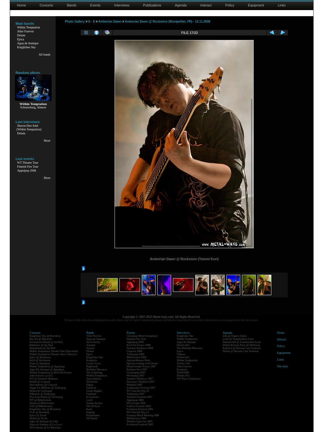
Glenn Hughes (94, 390)
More (47, 140)
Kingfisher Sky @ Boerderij (45, 335)
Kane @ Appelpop (40, 363)
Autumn (91, 345)
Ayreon (90, 348)
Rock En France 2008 (139, 345)
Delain (21, 35)
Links (282, 5)
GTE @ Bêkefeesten (41, 406)
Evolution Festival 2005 (140, 424)
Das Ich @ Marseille (41, 338)
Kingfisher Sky (26, 47)
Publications (152, 5)
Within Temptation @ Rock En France (51, 372)
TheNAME (183, 372)
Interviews (122, 5)
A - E (91, 21)
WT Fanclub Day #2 (138, 390)
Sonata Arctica (94, 403)
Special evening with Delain (142, 363)
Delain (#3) (183, 345)
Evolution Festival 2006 (140, 409)
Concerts (46, 5)
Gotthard (91, 393)
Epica (20, 39)
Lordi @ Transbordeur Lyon (238, 338)
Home (21, 5)
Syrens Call (183, 363)
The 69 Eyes (93, 406)
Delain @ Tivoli (38, 418)
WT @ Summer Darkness (44, 378)
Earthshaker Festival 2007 (141, 387)
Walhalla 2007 (135, 384)
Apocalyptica (93, 378)
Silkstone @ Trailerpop (42, 393)
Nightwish (92, 366)
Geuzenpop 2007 (136, 372)
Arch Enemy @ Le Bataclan (45, 427)
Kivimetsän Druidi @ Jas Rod (46, 341)
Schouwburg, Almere (33, 107)
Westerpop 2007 (136, 375)
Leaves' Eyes (93, 363)
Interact (206, 5)
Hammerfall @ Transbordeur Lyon (242, 341)
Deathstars (92, 381)
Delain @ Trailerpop (41, 390)
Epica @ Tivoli (38, 415)
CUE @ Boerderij (40, 412)
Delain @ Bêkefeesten (42, 403)
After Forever (25, 31)
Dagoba (90, 412)
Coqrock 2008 (134, 351)
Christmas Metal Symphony (142, 335)
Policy (229, 5)
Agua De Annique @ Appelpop (47, 369)
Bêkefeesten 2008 (136, 357)
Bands (71, 5)
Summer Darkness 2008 (140, 348)
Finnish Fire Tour (28, 166)
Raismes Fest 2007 (137, 369)
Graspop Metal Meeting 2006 (143, 415)
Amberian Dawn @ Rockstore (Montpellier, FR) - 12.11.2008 (167, 21)
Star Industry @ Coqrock (43, 384)
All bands (44, 54)
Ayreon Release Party (139, 360)
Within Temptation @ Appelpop (47, 366)
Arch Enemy (93, 341)
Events (95, 5)
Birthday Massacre (96, 369)
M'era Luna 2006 (136, 403)
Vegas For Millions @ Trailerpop (48, 387)
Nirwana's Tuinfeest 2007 (141, 381)
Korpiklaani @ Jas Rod (42, 348)
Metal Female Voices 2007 (141, 366)
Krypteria (91, 360)
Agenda (181, 5)
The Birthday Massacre (190, 348)
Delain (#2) (183, 357)
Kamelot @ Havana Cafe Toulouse (242, 348)
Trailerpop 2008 (136, 354)
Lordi (89, 399)
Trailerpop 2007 (136, 393)
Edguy (90, 384)
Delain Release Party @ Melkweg (241, 345)
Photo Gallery (75, 21)
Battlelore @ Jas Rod (41, 345)
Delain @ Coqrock (40, 381)
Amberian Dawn (110, 21)
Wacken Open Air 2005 (140, 421)
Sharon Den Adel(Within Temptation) (29, 127)
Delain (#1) (183, 375)
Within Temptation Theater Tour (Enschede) (54, 351)
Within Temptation (28, 27)
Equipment (256, 5)
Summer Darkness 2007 (140, 378)
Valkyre (181, 354)
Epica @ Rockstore (40, 357)
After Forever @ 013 (41, 375)
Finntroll (91, 387)
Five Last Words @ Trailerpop (46, 396)
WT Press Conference (189, 378)
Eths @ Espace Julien (235, 335)
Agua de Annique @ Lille (44, 421)
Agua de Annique (28, 43)
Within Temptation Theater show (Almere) (53, 354)
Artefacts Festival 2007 (139, 396)
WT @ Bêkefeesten (40, 399)
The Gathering (94, 372)
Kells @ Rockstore (40, 360)
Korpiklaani (93, 415)
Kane (89, 409)
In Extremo (92, 396)
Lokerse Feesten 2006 (139, 406)
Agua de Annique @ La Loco (46, 424)
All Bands (91, 418)
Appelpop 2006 (135, 399)
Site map (282, 366)
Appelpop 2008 (26, 170)
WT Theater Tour (27, 162)
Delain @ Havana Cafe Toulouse (241, 351)
